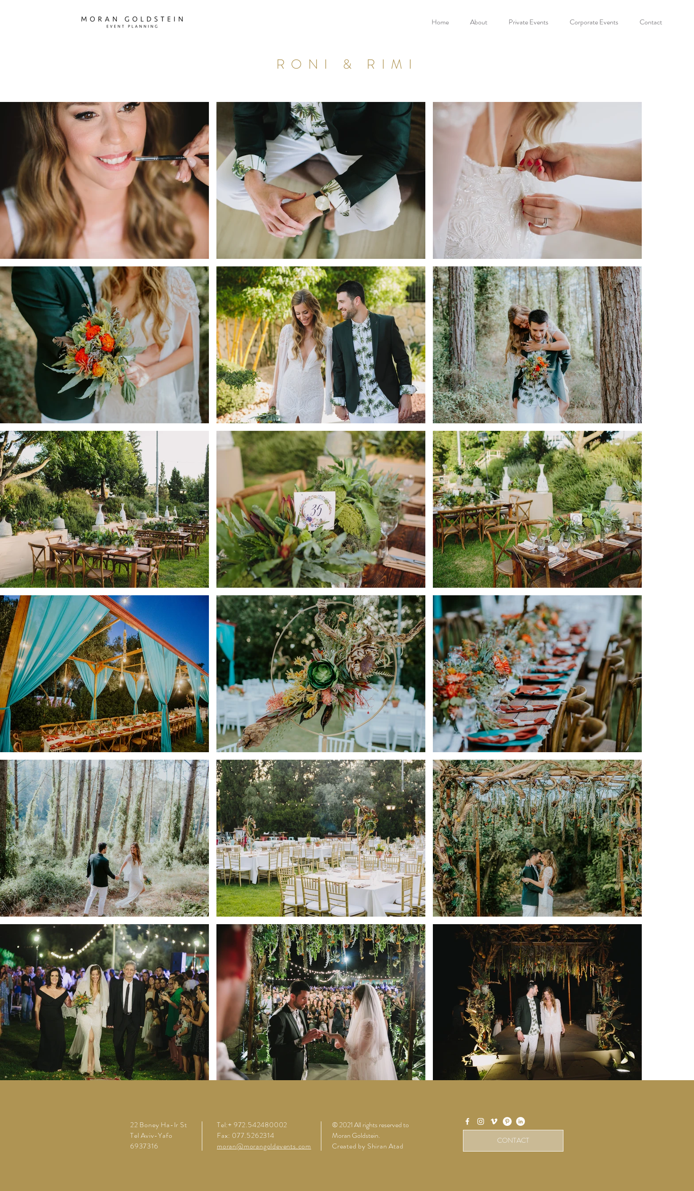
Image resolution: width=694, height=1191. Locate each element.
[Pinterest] (507, 1121)
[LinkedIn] (520, 1121)
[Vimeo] (494, 1121)
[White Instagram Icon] (480, 1121)
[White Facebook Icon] (467, 1121)
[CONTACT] (513, 1141)
